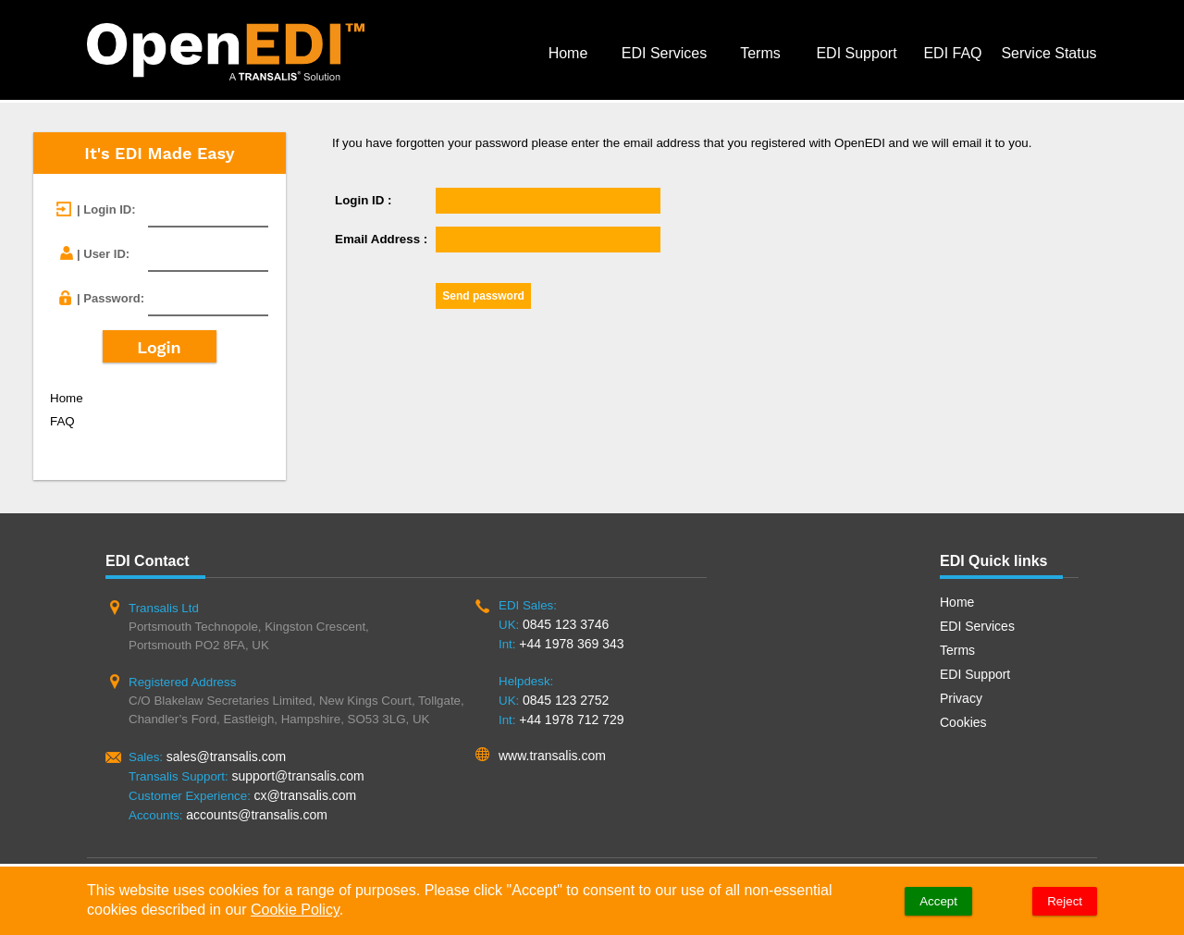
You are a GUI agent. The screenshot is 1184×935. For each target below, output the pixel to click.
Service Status (1048, 53)
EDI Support (856, 53)
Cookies (963, 722)
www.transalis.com (552, 755)
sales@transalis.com (226, 756)
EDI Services (664, 53)
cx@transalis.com (305, 795)
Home (568, 53)
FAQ (62, 421)
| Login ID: (106, 209)
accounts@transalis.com (256, 814)
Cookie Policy (295, 909)
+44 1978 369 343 (571, 643)
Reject (1064, 901)
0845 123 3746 (566, 624)
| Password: (110, 298)
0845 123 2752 (566, 700)
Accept (938, 901)
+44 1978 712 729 (571, 719)
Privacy (961, 698)
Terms (760, 53)
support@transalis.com (297, 776)
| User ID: (103, 254)
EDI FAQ (952, 53)
